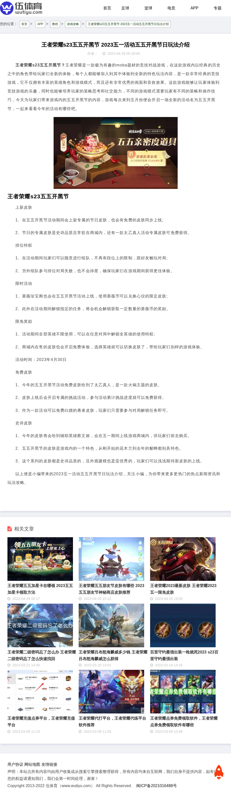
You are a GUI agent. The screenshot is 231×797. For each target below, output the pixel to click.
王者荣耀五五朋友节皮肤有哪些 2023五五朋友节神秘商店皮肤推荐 (111, 589)
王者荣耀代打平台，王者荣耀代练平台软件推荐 (112, 721)
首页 (107, 8)
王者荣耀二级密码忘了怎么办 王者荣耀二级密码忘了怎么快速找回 (41, 655)
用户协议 (15, 764)
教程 (55, 24)
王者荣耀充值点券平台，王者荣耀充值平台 (41, 721)
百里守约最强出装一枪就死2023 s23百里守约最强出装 (184, 655)
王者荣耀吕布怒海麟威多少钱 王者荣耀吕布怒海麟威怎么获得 (113, 655)
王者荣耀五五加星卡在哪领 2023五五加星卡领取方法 (40, 589)
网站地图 (32, 764)
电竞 (171, 8)
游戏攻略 (73, 24)
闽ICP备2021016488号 (156, 786)
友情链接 (49, 764)
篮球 (148, 8)
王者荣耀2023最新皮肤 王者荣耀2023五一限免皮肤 (183, 589)
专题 (218, 8)
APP (194, 8)
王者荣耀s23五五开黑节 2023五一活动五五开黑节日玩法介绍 (128, 24)
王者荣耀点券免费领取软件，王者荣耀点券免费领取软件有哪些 (184, 721)
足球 (125, 8)
